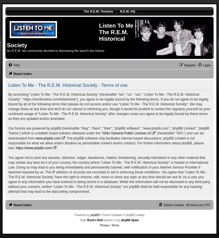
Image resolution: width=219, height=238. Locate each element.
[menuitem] (14, 65)
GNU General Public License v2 (126, 133)
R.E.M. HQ (127, 11)
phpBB (94, 215)
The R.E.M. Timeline (98, 11)
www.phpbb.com (48, 138)
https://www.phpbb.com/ (34, 148)
